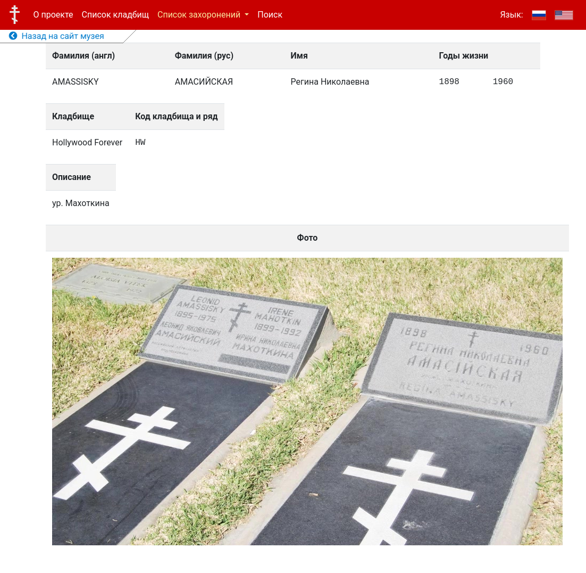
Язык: (511, 15)
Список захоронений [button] (199, 15)
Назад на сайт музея (56, 36)
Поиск (269, 15)
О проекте (53, 15)
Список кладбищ (115, 15)
